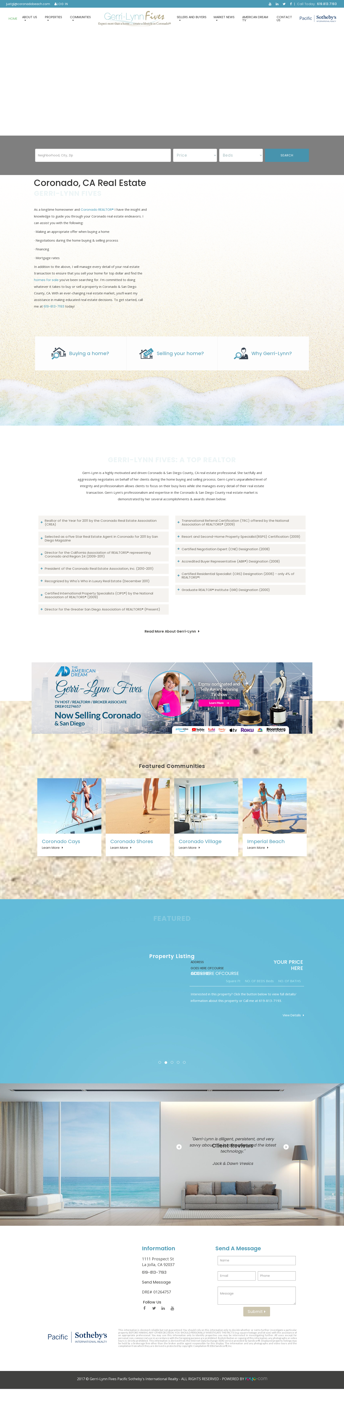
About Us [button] (29, 18)
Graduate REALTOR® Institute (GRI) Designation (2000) (226, 606)
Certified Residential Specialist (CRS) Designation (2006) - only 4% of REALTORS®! (238, 592)
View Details (290, 1041)
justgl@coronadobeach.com (28, 3)
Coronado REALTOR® (97, 217)
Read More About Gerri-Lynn (170, 647)
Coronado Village (200, 859)
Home (13, 18)
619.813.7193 (327, 4)
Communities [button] (80, 18)
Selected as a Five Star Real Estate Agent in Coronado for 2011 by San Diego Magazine (101, 554)
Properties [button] (53, 18)
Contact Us (284, 18)
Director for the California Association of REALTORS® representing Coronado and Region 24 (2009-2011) (98, 570)
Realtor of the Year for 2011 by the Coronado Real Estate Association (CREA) (101, 538)
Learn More (51, 865)
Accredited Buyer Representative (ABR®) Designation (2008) (231, 577)
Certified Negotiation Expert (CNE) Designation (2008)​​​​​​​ (226, 565)
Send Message (156, 1308)
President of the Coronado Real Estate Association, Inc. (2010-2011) (99, 584)
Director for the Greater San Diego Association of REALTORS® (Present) (102, 625)
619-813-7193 (54, 314)
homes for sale (46, 288)
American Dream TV (255, 18)
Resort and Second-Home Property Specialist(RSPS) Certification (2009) (241, 552)
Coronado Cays (61, 859)
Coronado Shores (131, 859)
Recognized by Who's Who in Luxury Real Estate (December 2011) (97, 597)
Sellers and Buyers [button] (191, 18)
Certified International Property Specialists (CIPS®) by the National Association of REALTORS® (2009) (99, 611)
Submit (257, 1337)
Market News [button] (224, 18)
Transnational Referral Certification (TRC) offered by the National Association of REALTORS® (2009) (235, 538)
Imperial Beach (266, 859)
